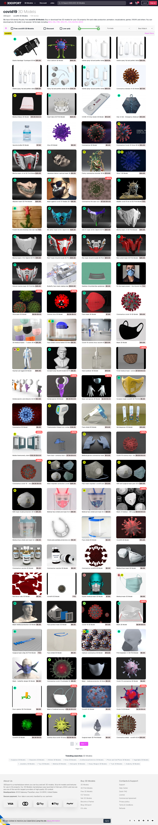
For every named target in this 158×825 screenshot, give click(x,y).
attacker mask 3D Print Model (22, 201)
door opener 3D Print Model (22, 709)
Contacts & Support (128, 781)
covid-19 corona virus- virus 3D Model (130, 455)
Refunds (122, 808)
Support (122, 785)
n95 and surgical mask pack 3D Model (129, 484)
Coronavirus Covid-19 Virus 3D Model (129, 145)
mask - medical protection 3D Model (94, 681)
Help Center (123, 788)
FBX (58, 22)
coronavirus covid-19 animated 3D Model (61, 681)
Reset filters (149, 33)
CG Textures (85, 795)
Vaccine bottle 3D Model (21, 145)
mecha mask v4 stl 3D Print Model (24, 173)
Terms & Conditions (126, 805)
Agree (107, 821)
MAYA (81, 22)
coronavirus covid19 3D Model (92, 568)
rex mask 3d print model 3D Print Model (95, 258)
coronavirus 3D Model (20, 427)
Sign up (153, 3)
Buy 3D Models (88, 781)
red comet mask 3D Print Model (127, 258)
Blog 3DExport (86, 805)
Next (84, 744)
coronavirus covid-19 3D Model (127, 314)
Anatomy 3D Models (132, 764)
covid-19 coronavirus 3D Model (127, 681)
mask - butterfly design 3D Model (24, 681)
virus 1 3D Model (122, 173)
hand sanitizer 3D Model (90, 371)
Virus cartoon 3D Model (55, 60)
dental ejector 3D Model (55, 399)
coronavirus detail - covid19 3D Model (129, 737)
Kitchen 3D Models (53, 760)
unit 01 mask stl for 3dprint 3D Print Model (96, 230)
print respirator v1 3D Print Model (127, 653)
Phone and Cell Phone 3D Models (117, 760)
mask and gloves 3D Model (91, 399)
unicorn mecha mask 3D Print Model (24, 286)
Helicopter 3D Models (76, 764)
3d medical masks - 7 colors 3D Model (25, 342)
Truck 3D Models (115, 764)
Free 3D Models (86, 791)
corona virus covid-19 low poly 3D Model (61, 737)
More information (53, 821)
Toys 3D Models (43, 764)
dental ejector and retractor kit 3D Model (26, 399)
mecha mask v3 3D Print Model (127, 230)
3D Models (85, 785)
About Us (7, 781)
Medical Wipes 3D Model (21, 117)
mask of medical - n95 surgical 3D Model (130, 512)
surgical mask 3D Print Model (91, 737)
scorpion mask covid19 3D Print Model (129, 399)
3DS (62, 22)
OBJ (54, 22)
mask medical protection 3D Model (24, 625)
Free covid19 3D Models (22, 29)
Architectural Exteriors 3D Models (91, 760)
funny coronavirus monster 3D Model (94, 173)
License (122, 795)
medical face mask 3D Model (126, 568)
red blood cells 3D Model (21, 596)
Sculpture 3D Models (17, 760)
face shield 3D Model (89, 427)
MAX (50, 22)
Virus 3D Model (52, 145)
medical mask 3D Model (124, 596)
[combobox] (118, 28)
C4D (70, 22)
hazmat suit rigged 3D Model (22, 371)
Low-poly (65, 29)
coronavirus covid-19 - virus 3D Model (26, 484)
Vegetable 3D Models (140, 760)
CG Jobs (84, 808)
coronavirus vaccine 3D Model (23, 568)
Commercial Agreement (127, 798)
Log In (145, 3)
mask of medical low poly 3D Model (59, 709)
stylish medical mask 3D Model (92, 596)
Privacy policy (124, 802)
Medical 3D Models (58, 764)
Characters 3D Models (36, 760)
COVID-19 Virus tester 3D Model (93, 117)
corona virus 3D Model (55, 314)
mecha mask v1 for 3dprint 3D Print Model (26, 258)
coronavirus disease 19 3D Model (128, 89)
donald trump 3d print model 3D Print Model (61, 371)
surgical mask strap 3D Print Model (24, 653)
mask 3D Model (122, 342)
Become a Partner (87, 802)
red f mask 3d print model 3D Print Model (61, 258)
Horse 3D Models (70, 760)
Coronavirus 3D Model (89, 145)
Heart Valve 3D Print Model (56, 117)
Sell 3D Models (86, 798)
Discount (49, 29)
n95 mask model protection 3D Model (25, 512)
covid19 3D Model (123, 540)
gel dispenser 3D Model (124, 427)
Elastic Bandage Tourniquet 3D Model (25, 60)
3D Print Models (87, 788)
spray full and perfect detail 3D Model (59, 89)
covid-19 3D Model (88, 625)
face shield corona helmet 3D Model (59, 342)
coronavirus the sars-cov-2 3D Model (95, 201)
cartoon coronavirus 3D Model (92, 653)
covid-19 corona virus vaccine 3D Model (95, 342)
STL (65, 22)
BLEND (75, 22)
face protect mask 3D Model (56, 625)
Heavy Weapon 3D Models (97, 764)
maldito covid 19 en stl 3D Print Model (129, 201)
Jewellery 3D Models (26, 764)
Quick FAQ (123, 791)
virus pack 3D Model (19, 314)
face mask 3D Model (89, 314)
